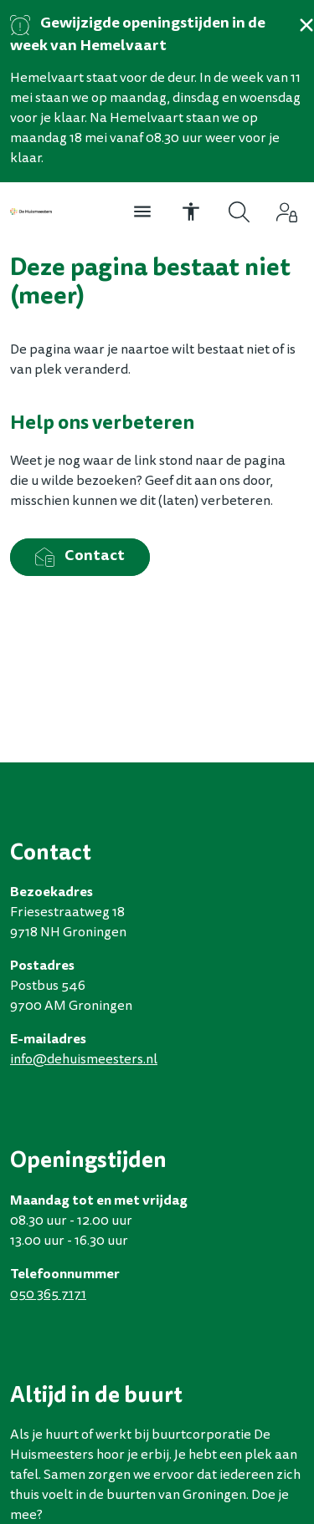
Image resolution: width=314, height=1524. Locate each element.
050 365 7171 (48, 1295)
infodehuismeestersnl (83, 1060)
